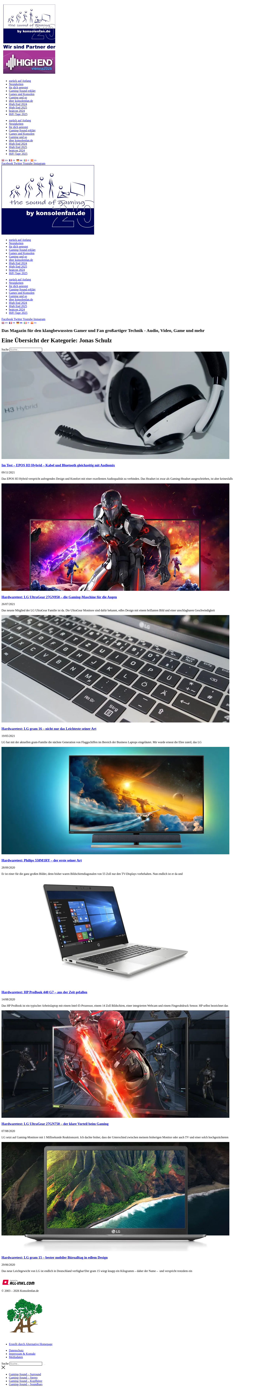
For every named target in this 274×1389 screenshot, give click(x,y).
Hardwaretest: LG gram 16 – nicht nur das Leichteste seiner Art (48, 729)
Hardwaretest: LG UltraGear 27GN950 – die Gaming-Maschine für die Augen (59, 597)
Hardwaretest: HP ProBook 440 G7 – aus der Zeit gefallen (44, 992)
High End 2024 (18, 104)
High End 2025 (18, 107)
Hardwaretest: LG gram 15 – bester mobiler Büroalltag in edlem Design (54, 1257)
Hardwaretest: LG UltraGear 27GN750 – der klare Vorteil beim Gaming (55, 1124)
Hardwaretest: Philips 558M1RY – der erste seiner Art (41, 860)
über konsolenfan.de (21, 100)
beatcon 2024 (17, 110)
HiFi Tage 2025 (18, 114)
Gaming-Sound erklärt (22, 90)
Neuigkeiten (16, 84)
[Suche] (44, 350)
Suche (5, 349)
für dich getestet (18, 87)
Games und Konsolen (21, 94)
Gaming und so (18, 97)
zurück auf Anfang (20, 80)
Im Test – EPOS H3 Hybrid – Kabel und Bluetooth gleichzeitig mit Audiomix (58, 465)
